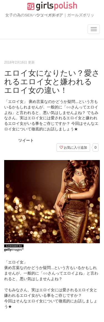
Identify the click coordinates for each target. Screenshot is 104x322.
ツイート (26, 140)
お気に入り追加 (73, 147)
